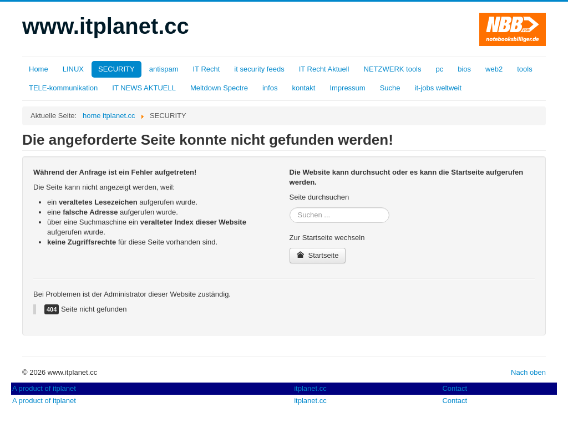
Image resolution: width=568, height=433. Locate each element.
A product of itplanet (44, 388)
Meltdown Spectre (219, 88)
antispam (164, 69)
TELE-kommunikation (63, 88)
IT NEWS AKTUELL (144, 88)
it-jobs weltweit (438, 88)
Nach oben (528, 372)
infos (269, 88)
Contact (454, 388)
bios (464, 69)
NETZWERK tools (393, 69)
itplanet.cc (310, 388)
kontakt (303, 88)
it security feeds (259, 69)
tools (524, 69)
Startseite (318, 255)
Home (38, 69)
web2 (494, 69)
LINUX (73, 69)
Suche (390, 88)
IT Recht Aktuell (324, 69)
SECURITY (116, 69)
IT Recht (206, 69)
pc (440, 69)
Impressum (347, 88)
